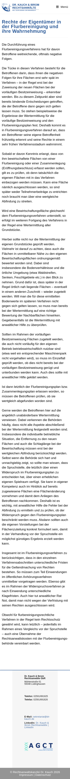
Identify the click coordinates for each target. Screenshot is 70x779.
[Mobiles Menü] (62, 6)
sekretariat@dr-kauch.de (37, 717)
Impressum (26, 774)
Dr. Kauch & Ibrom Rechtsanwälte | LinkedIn (36, 725)
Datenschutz (43, 774)
